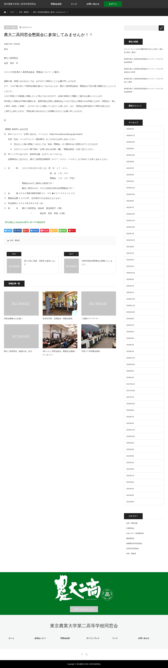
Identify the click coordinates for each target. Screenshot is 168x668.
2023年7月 (130, 207)
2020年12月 (130, 273)
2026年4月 (130, 129)
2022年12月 (130, 214)
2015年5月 (130, 456)
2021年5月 (130, 260)
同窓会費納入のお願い (13, 321)
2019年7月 (130, 325)
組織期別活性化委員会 (134, 543)
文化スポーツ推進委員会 (135, 533)
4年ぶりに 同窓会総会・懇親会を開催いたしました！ (59, 355)
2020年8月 (130, 279)
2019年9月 (130, 319)
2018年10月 (130, 364)
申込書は (25, 222)
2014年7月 (130, 476)
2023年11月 (130, 188)
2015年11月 (130, 430)
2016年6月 (130, 423)
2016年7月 (130, 417)
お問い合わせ (93, 4)
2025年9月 (130, 149)
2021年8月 (130, 247)
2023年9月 (130, 201)
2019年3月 (130, 345)
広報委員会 (130, 528)
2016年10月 (130, 404)
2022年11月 (130, 220)
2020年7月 (130, 286)
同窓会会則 (56, 4)
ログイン (113, 4)
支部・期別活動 (131, 523)
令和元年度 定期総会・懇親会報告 (58, 321)
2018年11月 (130, 358)
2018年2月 (130, 377)
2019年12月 (130, 299)
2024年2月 (130, 181)
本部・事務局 (11, 27)
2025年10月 (130, 142)
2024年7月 (130, 168)
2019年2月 (130, 351)
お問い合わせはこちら (84, 609)
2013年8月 (130, 502)
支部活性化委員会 (132, 548)
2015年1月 (130, 462)
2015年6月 (130, 449)
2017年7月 (130, 397)
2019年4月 (130, 338)
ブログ (12, 12)
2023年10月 (130, 194)
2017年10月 (130, 391)
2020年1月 (130, 292)
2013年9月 (130, 495)
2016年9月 (130, 410)
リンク (74, 4)
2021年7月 (130, 253)
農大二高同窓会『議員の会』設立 (18, 353)
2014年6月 (130, 482)
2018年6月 (130, 371)
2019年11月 (130, 306)
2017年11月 (130, 384)
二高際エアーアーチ (89, 321)
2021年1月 (130, 266)
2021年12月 (130, 240)
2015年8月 (130, 443)
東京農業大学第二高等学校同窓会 (20, 4)
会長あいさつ (39, 638)
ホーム (11, 638)
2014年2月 (130, 489)
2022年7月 (130, 234)
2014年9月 (130, 469)
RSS (86, 654)
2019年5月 (130, 332)
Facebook (82, 654)
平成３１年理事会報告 (90, 353)
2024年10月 (130, 155)
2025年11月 (130, 135)
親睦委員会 (130, 538)
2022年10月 (130, 227)
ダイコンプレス (92, 638)
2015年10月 (130, 436)
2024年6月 (130, 175)
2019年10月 (130, 312)
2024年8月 (130, 162)
